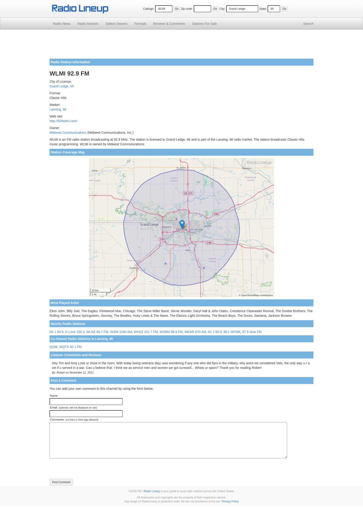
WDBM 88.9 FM (171, 332)
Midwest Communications (68, 132)
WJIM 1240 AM (121, 332)
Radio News (61, 23)
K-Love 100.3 (74, 332)
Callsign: (148, 8)
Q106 (53, 347)
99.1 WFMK (232, 332)
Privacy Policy (230, 501)
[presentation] (85, 468)
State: (263, 8)
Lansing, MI (58, 109)
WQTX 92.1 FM (70, 347)
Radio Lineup (152, 491)
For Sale (204, 23)
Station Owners (116, 23)
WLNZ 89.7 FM (97, 332)
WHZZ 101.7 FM (146, 332)
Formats (140, 23)
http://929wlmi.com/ (64, 121)
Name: (54, 395)
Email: (73, 407)
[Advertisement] (181, 45)
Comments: (74, 419)
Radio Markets (87, 23)
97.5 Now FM (252, 332)
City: (222, 8)
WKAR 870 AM (195, 332)
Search (308, 23)
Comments (169, 23)
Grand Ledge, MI (62, 86)
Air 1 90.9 (56, 332)
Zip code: (187, 8)
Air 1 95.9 (215, 332)
